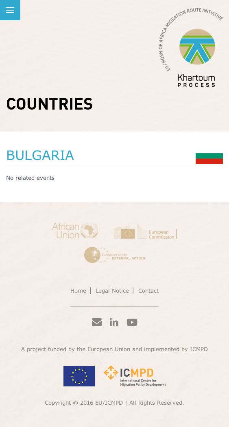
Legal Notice (112, 290)
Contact (148, 290)
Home (78, 290)
